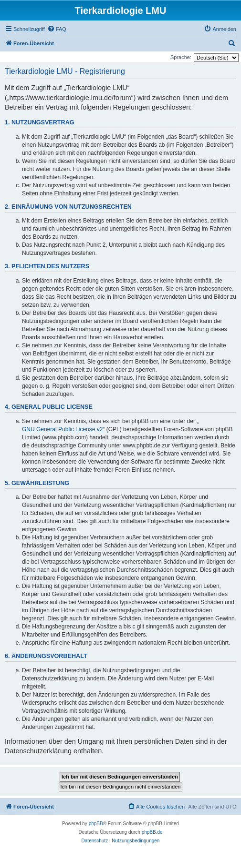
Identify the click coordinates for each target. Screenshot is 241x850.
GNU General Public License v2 (62, 429)
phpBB (96, 823)
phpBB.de (152, 832)
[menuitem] (56, 29)
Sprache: (180, 57)
